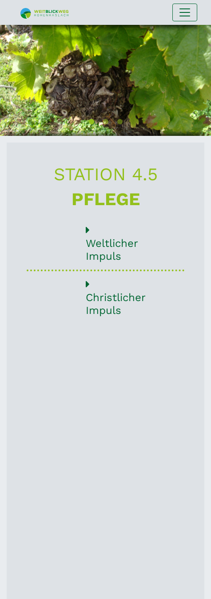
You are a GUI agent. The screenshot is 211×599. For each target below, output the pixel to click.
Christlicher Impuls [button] (105, 298)
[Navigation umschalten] (184, 12)
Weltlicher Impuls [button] (105, 243)
